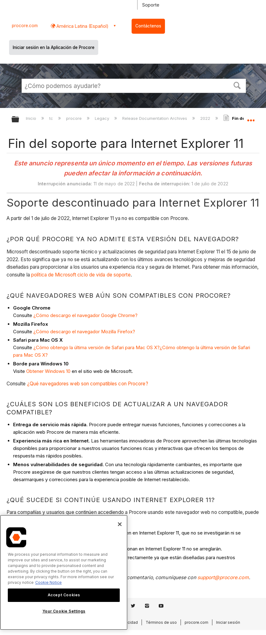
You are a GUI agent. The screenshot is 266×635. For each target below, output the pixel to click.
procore (74, 118)
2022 (205, 118)
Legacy (102, 118)
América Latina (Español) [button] (82, 26)
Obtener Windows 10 (49, 371)
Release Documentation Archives (155, 118)
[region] (64, 572)
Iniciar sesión (228, 622)
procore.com (25, 25)
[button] (237, 85)
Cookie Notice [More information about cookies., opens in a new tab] (48, 582)
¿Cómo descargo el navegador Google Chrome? (85, 315)
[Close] (120, 524)
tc (51, 118)
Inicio (31, 118)
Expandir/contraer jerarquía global (19, 119)
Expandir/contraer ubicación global (250, 117)
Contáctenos (148, 25)
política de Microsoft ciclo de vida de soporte (81, 275)
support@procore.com (223, 577)
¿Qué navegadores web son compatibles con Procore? (87, 384)
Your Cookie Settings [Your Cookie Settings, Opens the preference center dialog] (63, 611)
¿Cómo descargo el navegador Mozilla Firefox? (84, 332)
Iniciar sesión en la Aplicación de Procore (53, 47)
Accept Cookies (64, 595)
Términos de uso (161, 622)
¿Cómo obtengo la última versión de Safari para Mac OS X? (96, 347)
